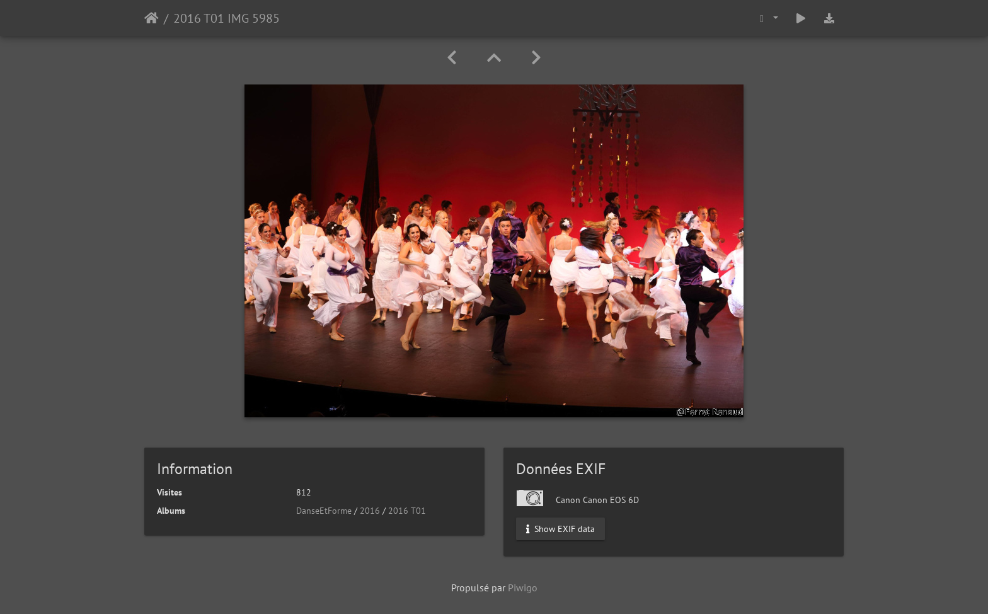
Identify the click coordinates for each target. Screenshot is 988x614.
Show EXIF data (560, 529)
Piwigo (522, 587)
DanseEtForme (324, 510)
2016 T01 (407, 510)
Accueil (151, 18)
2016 (370, 510)
